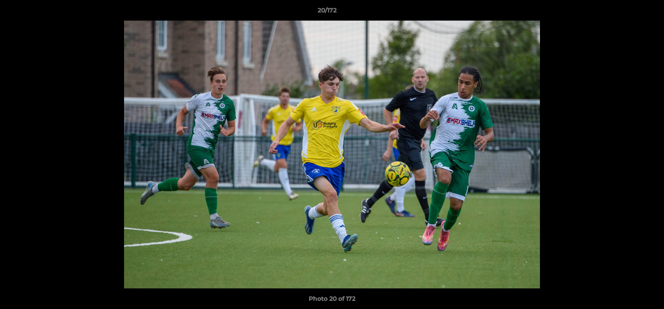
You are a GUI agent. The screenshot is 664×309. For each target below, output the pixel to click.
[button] (628, 12)
